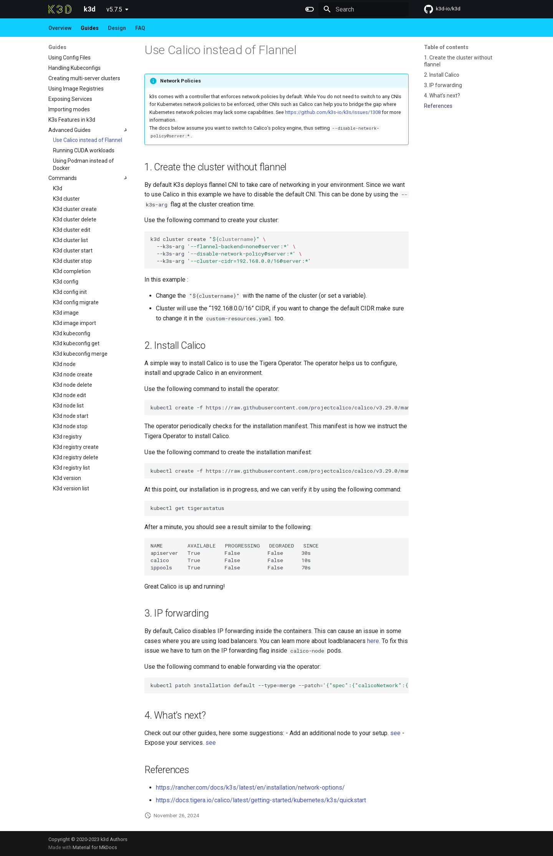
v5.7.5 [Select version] (114, 9)
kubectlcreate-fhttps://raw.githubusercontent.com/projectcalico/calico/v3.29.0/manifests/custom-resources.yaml (280, 470)
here (373, 641)
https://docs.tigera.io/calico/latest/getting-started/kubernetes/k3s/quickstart (261, 800)
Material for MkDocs (95, 847)
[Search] (364, 9)
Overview (59, 28)
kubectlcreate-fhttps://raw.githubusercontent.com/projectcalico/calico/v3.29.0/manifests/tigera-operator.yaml (280, 407)
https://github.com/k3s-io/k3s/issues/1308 (333, 112)
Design (117, 28)
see (395, 733)
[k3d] (60, 9)
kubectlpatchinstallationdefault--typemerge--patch (280, 685)
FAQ (140, 28)
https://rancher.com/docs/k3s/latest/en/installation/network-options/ (250, 787)
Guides (90, 28)
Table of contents (446, 47)
